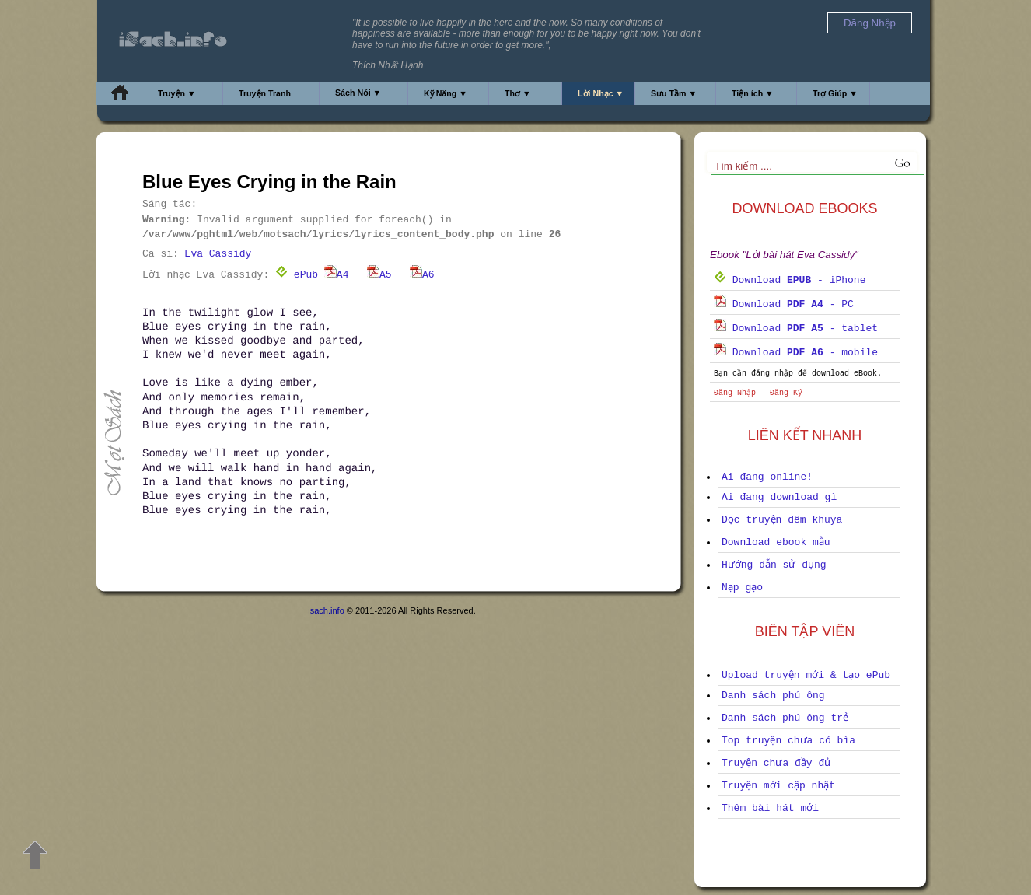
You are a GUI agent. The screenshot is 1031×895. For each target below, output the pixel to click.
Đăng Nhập (735, 393)
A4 (336, 275)
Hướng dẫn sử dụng (774, 565)
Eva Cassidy (218, 254)
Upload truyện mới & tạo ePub (806, 675)
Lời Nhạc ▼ (601, 93)
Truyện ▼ (177, 93)
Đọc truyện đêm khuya (782, 520)
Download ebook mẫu (776, 542)
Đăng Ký (786, 393)
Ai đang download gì (779, 497)
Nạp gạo (742, 587)
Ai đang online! (767, 477)
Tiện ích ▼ (753, 93)
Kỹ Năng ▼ (445, 93)
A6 (422, 275)
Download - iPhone (789, 280)
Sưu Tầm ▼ (674, 93)
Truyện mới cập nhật (778, 786)
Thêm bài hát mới (770, 808)
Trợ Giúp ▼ (835, 93)
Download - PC (784, 304)
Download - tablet (796, 328)
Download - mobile (796, 352)
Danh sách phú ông (773, 695)
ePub (296, 275)
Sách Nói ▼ (358, 92)
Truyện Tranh (265, 93)
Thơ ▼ (518, 93)
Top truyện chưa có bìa (788, 740)
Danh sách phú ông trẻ (785, 718)
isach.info (326, 610)
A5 (379, 275)
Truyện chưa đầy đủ (776, 763)
